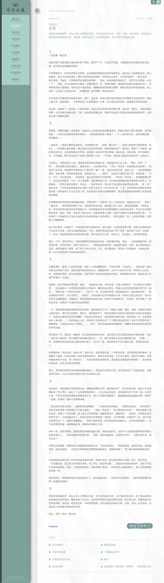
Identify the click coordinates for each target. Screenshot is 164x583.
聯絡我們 (16, 60)
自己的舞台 (57, 545)
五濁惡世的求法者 (61, 559)
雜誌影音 (16, 33)
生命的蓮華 (57, 566)
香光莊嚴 (16, 7)
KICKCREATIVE (20, 579)
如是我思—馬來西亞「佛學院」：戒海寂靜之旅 (127, 566)
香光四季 (16, 53)
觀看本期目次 (140, 526)
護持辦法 (16, 80)
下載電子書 (16, 67)
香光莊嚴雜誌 (16, 26)
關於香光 (16, 20)
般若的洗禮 (109, 545)
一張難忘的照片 (112, 552)
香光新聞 (16, 47)
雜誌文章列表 (61, 11)
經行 (106, 559)
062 (56, 19)
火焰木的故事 (58, 552)
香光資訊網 (16, 73)
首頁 (52, 11)
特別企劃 (16, 40)
